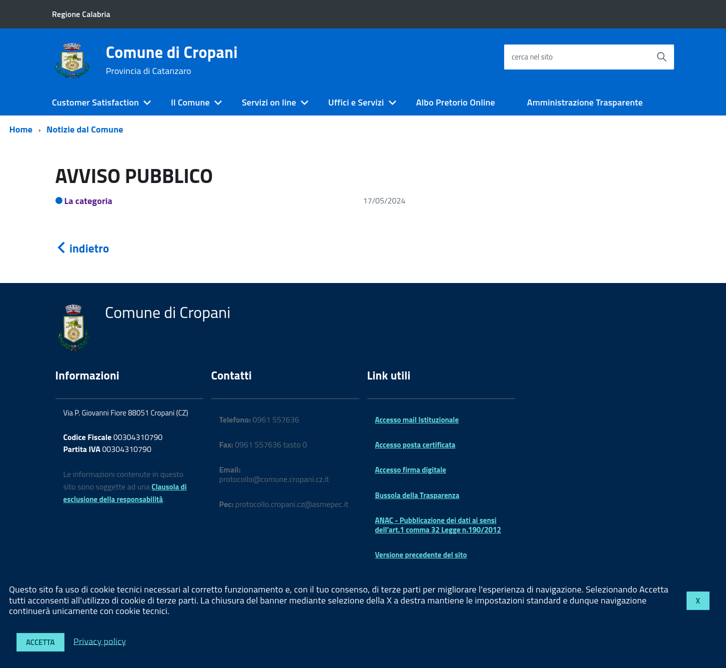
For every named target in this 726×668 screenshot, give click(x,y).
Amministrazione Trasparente (585, 102)
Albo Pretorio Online (455, 102)
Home (21, 129)
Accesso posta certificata (415, 444)
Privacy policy (99, 641)
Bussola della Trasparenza (417, 495)
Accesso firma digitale (410, 470)
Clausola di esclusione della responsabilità (125, 493)
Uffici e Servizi (356, 102)
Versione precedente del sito (421, 554)
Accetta (40, 642)
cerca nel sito (532, 56)
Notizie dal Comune (84, 129)
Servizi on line (269, 102)
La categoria (88, 201)
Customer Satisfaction (95, 102)
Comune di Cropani (172, 60)
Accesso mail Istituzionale (417, 420)
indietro (82, 248)
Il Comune (190, 102)
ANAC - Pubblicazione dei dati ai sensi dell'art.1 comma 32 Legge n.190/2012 (438, 524)
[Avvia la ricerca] (661, 57)
